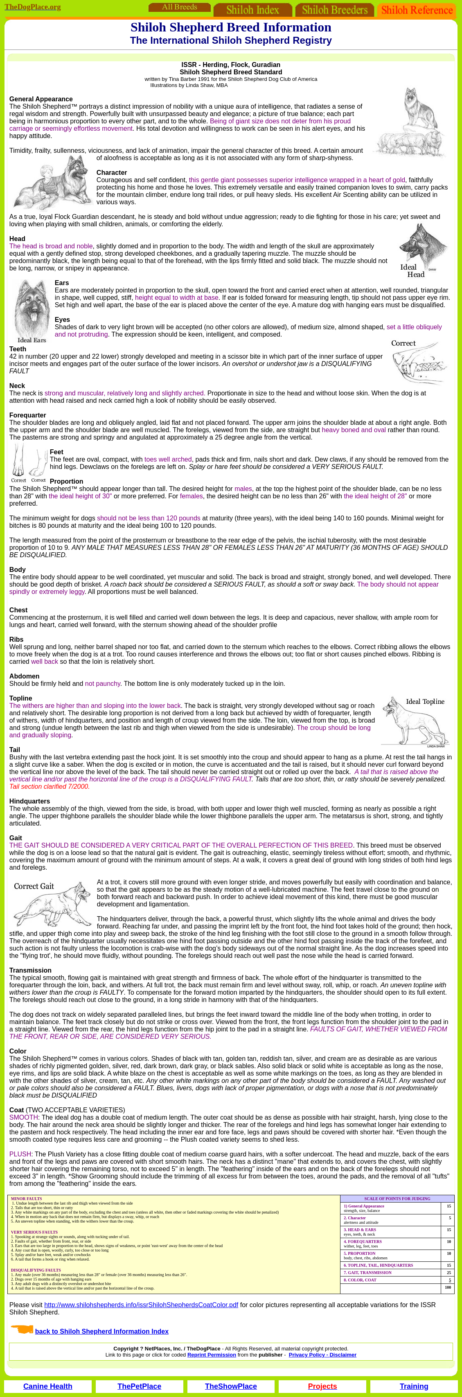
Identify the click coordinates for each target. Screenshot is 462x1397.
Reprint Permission (211, 1355)
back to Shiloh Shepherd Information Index (102, 1331)
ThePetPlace (139, 1386)
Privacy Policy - (309, 1355)
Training (414, 1386)
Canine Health (47, 1386)
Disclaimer (342, 1355)
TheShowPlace (231, 1386)
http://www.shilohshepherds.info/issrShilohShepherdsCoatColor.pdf (141, 1304)
